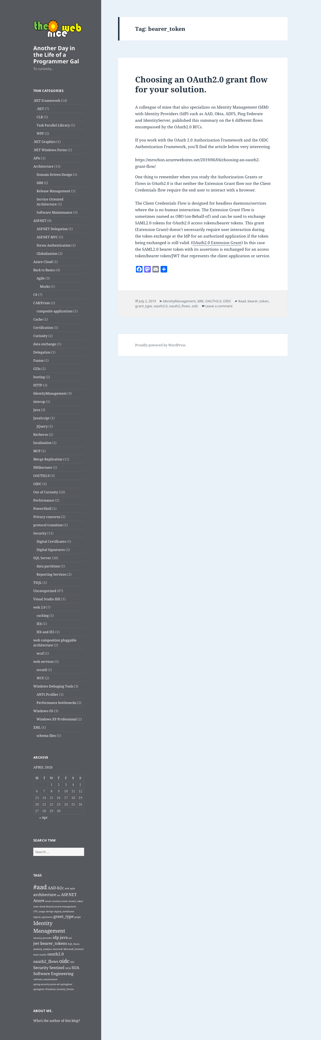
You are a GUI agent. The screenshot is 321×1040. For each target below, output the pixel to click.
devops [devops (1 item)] (49, 911)
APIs (36, 158)
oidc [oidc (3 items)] (64, 961)
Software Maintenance (54, 212)
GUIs (37, 368)
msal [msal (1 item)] (35, 954)
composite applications (55, 311)
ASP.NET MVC (47, 237)
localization (42, 443)
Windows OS (43, 711)
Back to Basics (44, 270)
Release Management (53, 191)
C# (35, 294)
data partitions (48, 566)
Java (36, 410)
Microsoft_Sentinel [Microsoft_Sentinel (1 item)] (73, 949)
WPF (40, 133)
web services (43, 661)
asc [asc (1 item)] (58, 895)
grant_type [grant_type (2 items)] (63, 916)
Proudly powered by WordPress (160, 345)
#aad (242, 301)
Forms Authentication (54, 245)
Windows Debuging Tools (53, 686)
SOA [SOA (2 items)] (75, 967)
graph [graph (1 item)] (77, 917)
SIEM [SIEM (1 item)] (68, 968)
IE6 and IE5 (45, 632)
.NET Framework (46, 100)
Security (39, 533)
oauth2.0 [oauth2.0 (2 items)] (55, 954)
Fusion (38, 360)
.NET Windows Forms (50, 150)
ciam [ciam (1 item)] (35, 906)
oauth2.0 (160, 306)
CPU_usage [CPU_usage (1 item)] (39, 911)
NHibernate (42, 467)
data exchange (44, 344)
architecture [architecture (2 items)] (44, 894)
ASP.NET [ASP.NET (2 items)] (69, 894)
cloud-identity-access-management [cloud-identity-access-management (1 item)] (57, 906)
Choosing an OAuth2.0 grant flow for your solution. (201, 84)
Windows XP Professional (57, 719)
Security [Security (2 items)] (41, 967)
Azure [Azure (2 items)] (38, 900)
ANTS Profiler (47, 694)
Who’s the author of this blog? (56, 1020)
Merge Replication (47, 459)
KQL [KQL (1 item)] (70, 944)
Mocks (45, 286)
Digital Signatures (51, 549)
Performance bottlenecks (56, 702)
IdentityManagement (50, 393)
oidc (195, 306)
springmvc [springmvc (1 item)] (39, 989)
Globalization (47, 253)
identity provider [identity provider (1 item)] (42, 938)
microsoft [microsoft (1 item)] (58, 949)
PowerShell (42, 508)
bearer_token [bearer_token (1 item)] (76, 901)
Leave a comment (219, 306)
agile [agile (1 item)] (72, 888)
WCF (40, 678)
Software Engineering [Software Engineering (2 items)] (53, 973)
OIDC (37, 484)
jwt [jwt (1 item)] (70, 938)
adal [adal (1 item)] (67, 888)
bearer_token (258, 301)
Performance (43, 500)
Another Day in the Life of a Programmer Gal (56, 54)
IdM (40, 183)
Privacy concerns (46, 517)
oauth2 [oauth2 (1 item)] (42, 954)
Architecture (43, 166)
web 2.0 (39, 607)
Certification (43, 327)
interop (39, 401)
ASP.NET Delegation (52, 229)
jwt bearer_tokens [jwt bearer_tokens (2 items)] (50, 943)
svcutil (42, 670)
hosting (39, 377)
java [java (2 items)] (64, 937)
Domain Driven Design (54, 174)
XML (37, 727)
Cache (38, 319)
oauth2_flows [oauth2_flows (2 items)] (45, 961)
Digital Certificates (51, 541)
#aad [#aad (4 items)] (40, 887)
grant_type (143, 306)
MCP (37, 451)
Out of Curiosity (45, 492)
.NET (40, 109)
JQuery (42, 426)
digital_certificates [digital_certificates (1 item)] (64, 911)
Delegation (41, 352)
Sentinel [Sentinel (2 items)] (56, 967)
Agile (41, 278)
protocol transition (48, 525)
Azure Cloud (43, 262)
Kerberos (40, 434)
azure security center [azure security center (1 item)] (56, 901)
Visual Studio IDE (46, 599)
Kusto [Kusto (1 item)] (76, 944)
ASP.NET (39, 220)
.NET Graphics (44, 141)
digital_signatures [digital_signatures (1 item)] (43, 917)
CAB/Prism (41, 303)
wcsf (40, 653)
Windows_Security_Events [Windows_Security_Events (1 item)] (59, 989)
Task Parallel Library (53, 125)
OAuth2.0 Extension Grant (216, 242)
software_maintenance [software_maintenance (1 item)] (45, 979)
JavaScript (41, 418)
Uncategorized (44, 591)
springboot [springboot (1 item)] (66, 984)
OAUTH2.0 (41, 475)
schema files (46, 735)
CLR (40, 117)
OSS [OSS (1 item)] (72, 962)
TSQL (37, 582)
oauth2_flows (179, 306)
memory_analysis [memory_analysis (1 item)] (42, 949)
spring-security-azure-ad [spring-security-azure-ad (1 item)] (46, 984)
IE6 (39, 623)
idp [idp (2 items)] (56, 937)
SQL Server (42, 558)
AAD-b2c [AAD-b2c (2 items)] (56, 887)
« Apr (43, 817)
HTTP (37, 385)
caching (43, 615)
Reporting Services (51, 574)
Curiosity (40, 336)
